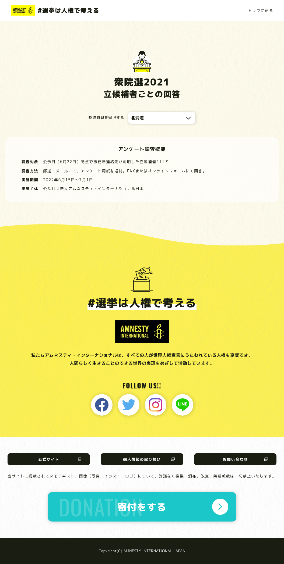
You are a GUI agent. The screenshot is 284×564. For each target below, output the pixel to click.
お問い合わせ (235, 459)
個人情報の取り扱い (142, 459)
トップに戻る (260, 10)
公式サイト (48, 459)
